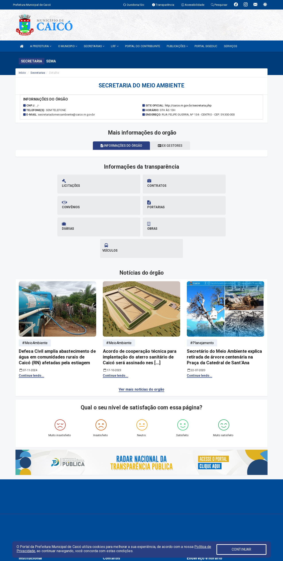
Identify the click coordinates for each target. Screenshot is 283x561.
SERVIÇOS (230, 46)
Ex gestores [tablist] (171, 145)
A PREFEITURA (40, 46)
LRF (115, 46)
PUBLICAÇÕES (177, 46)
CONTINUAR (241, 549)
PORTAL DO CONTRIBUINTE (142, 46)
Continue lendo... (31, 332)
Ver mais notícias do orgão (141, 346)
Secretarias (38, 72)
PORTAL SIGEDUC (206, 46)
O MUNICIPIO (67, 46)
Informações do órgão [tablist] (120, 145)
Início (22, 72)
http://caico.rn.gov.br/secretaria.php (188, 105)
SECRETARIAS (94, 46)
